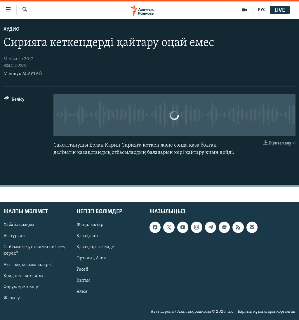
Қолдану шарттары (23, 275)
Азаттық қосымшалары (28, 264)
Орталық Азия (91, 258)
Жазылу (12, 297)
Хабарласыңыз (19, 224)
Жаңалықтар (90, 224)
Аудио (12, 29)
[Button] (14, 100)
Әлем (82, 291)
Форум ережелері (22, 286)
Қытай (83, 280)
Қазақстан (87, 236)
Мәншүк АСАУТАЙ (23, 74)
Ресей (82, 269)
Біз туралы (14, 236)
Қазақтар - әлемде (95, 247)
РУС (262, 10)
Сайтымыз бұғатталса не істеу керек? (34, 250)
